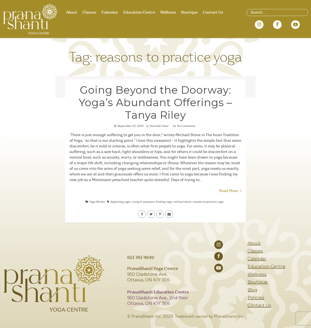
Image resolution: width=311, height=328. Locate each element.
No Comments (186, 126)
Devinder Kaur (159, 126)
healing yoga (164, 201)
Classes (89, 12)
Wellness (168, 12)
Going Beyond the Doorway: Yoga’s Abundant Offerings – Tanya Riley (155, 102)
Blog (252, 289)
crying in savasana (142, 201)
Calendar (110, 12)
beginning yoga (120, 201)
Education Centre (139, 12)
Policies (256, 297)
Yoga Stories (97, 201)
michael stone (182, 201)
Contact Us (213, 12)
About (71, 12)
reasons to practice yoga (207, 201)
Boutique (189, 12)
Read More (230, 191)
